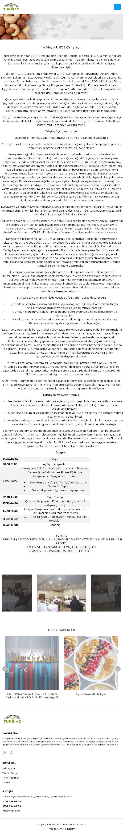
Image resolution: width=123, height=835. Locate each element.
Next (106, 602)
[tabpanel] (32, 689)
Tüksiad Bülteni (10, 773)
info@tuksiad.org (11, 810)
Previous (16, 602)
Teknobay (69, 828)
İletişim (6, 782)
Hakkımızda (8, 768)
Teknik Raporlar (10, 777)
